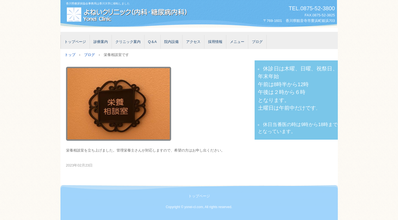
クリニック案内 (128, 42)
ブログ (257, 42)
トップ (70, 55)
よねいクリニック (127, 15)
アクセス (193, 42)
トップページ (75, 42)
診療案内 (100, 42)
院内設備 (171, 42)
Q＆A (152, 42)
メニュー (237, 42)
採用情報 (215, 42)
